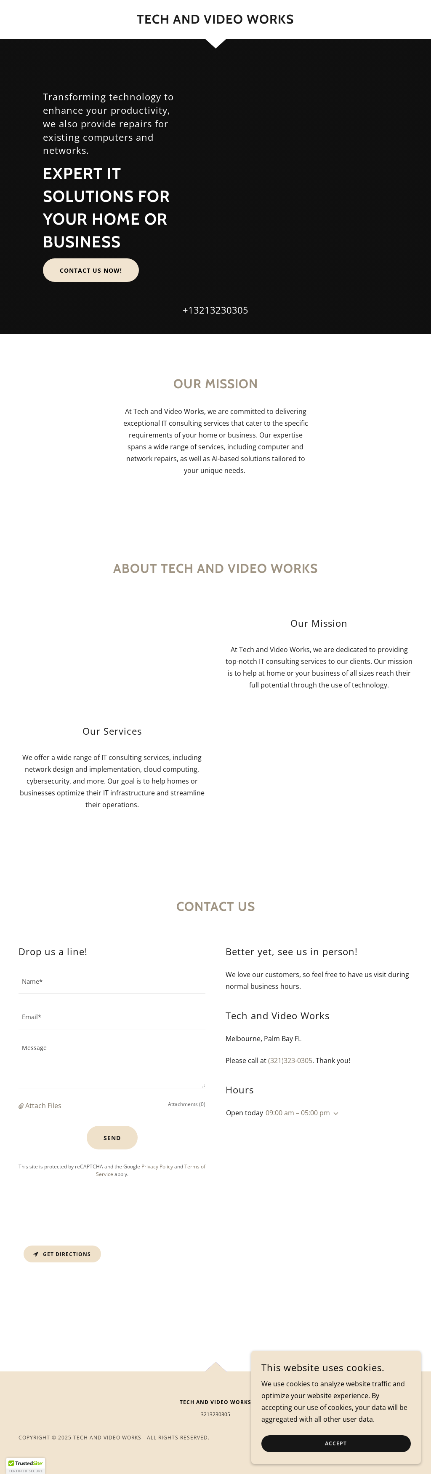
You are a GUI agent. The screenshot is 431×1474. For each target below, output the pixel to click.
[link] (215, 21)
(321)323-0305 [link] (290, 1060)
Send (112, 1138)
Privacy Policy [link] (157, 1166)
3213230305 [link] (215, 1414)
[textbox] (112, 981)
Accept (337, 1443)
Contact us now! (91, 270)
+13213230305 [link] (215, 309)
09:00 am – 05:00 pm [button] (298, 1112)
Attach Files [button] (43, 1105)
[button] (22, 1106)
